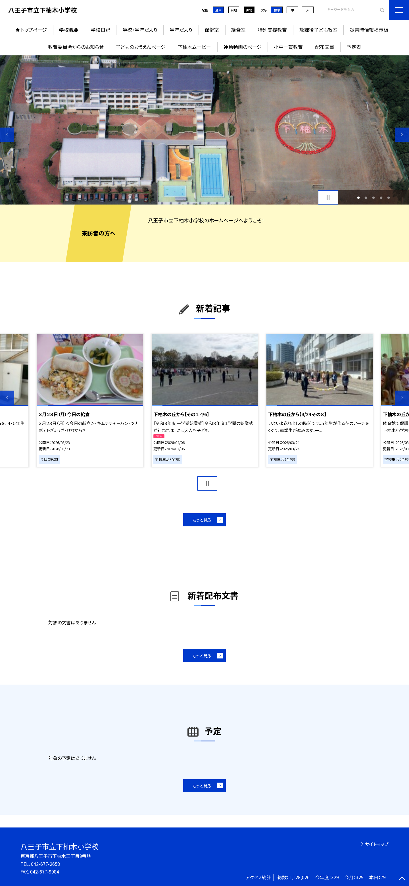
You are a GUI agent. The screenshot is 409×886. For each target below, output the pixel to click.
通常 (218, 10)
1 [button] (358, 197)
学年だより (181, 29)
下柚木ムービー (194, 46)
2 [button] (366, 197)
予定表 (354, 46)
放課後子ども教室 (318, 29)
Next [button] (402, 135)
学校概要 (68, 29)
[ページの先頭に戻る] (402, 879)
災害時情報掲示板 (369, 29)
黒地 (249, 10)
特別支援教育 (272, 29)
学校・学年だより (139, 29)
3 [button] (373, 197)
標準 (277, 10)
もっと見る (201, 520)
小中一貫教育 (288, 46)
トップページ (34, 29)
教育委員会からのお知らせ (75, 46)
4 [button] (381, 197)
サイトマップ (377, 844)
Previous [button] (7, 135)
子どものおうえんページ (141, 46)
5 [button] (388, 197)
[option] (204, 130)
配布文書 (324, 46)
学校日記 (100, 29)
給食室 (238, 29)
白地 (234, 10)
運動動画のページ (243, 46)
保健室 (211, 29)
